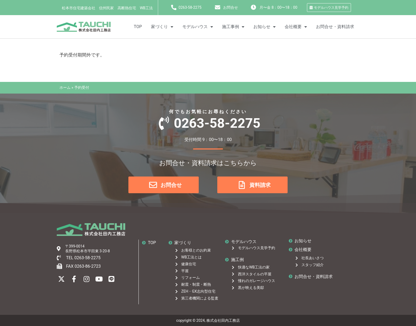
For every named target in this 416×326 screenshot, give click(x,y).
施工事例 (233, 27)
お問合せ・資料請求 (335, 26)
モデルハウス (197, 27)
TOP (138, 26)
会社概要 (296, 27)
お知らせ (264, 27)
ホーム (65, 87)
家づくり (162, 27)
